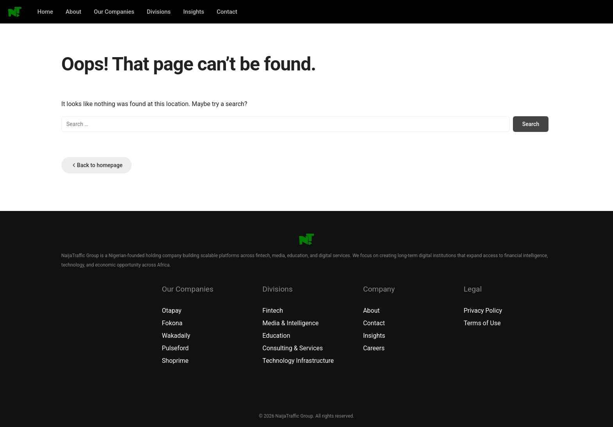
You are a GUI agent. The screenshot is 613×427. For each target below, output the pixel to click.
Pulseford (175, 348)
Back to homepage (97, 165)
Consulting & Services (292, 348)
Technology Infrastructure (297, 360)
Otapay (171, 310)
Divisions (159, 11)
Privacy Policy (483, 310)
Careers (374, 348)
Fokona (172, 323)
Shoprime (175, 360)
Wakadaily (176, 335)
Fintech (272, 310)
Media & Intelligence (290, 323)
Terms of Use (482, 323)
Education (276, 335)
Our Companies (114, 11)
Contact (227, 11)
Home (45, 11)
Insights (193, 11)
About (73, 11)
